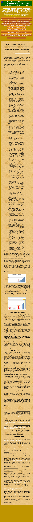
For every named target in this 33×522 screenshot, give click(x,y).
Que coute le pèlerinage (24, 12)
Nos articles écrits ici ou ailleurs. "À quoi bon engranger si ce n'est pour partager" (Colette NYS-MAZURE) (16, 31)
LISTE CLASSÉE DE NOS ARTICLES (16, 38)
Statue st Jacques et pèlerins (25, 19)
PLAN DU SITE (6, 8)
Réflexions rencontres (24, 25)
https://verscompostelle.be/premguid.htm (13, 494)
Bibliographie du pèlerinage (13, 9)
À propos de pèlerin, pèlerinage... (9, 19)
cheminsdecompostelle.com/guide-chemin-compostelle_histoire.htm (13, 489)
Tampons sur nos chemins (23, 21)
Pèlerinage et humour (19, 10)
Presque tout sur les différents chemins (16, 29)
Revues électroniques (8, 10)
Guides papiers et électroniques (10, 25)
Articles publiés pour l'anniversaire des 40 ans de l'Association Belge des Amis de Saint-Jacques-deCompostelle (16, 35)
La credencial (17, 14)
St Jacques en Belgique (7, 17)
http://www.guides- (25, 486)
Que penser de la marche (12, 12)
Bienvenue (13, 8)
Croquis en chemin (20, 27)
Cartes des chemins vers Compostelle (10, 23)
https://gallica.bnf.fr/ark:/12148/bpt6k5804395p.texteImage (17, 415)
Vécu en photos (11, 27)
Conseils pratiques (8, 14)
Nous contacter (24, 15)
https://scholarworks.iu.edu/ (19, 482)
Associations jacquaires (26, 9)
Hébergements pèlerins (26, 23)
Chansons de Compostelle (13, 11)
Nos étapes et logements (10, 21)
